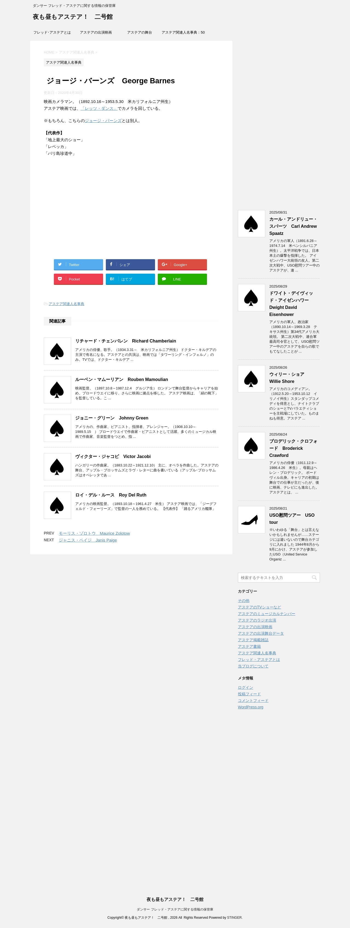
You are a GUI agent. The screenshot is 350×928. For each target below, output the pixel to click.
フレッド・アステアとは (259, 659)
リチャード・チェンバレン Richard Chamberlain (125, 341)
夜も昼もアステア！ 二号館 (73, 17)
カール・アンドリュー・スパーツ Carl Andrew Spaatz (293, 226)
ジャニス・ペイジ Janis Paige (88, 540)
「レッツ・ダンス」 (99, 108)
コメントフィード (253, 700)
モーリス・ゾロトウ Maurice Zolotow (94, 533)
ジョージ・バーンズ (103, 120)
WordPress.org (250, 707)
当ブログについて (253, 666)
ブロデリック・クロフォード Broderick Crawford (293, 448)
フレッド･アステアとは (52, 32)
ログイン (245, 687)
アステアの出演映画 (96, 32)
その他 (243, 600)
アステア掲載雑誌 (253, 640)
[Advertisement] (131, 214)
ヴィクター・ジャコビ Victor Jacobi (113, 456)
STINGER (234, 918)
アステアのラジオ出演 (257, 620)
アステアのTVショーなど (259, 607)
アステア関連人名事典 (66, 304)
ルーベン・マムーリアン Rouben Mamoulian (121, 379)
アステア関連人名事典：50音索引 (183, 34)
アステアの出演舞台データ (261, 633)
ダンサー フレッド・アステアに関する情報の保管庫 (175, 909)
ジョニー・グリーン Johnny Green (111, 418)
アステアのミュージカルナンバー (266, 613)
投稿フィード (249, 694)
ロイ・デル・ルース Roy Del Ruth (110, 495)
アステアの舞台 (139, 32)
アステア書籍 (249, 646)
